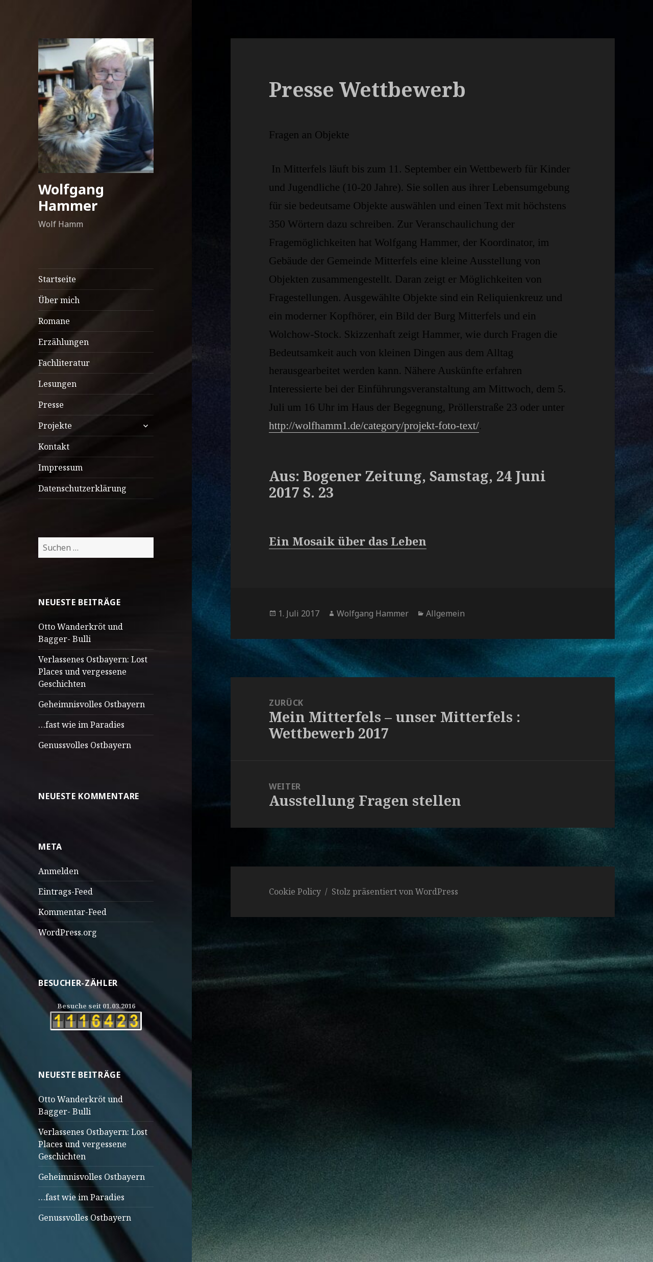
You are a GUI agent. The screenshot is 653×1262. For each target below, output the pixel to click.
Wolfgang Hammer (71, 197)
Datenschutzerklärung (82, 488)
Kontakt (53, 446)
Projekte (55, 425)
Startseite (57, 279)
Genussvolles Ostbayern (84, 745)
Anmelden (58, 871)
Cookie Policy (295, 891)
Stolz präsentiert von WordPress (395, 891)
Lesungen (57, 383)
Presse (51, 404)
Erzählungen (63, 342)
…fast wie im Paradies (81, 724)
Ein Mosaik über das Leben (347, 541)
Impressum (60, 467)
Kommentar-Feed (72, 912)
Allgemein (445, 613)
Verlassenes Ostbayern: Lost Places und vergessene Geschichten (92, 671)
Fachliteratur (64, 362)
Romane (54, 321)
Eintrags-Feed (65, 891)
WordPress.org (67, 932)
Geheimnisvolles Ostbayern (91, 704)
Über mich (59, 300)
